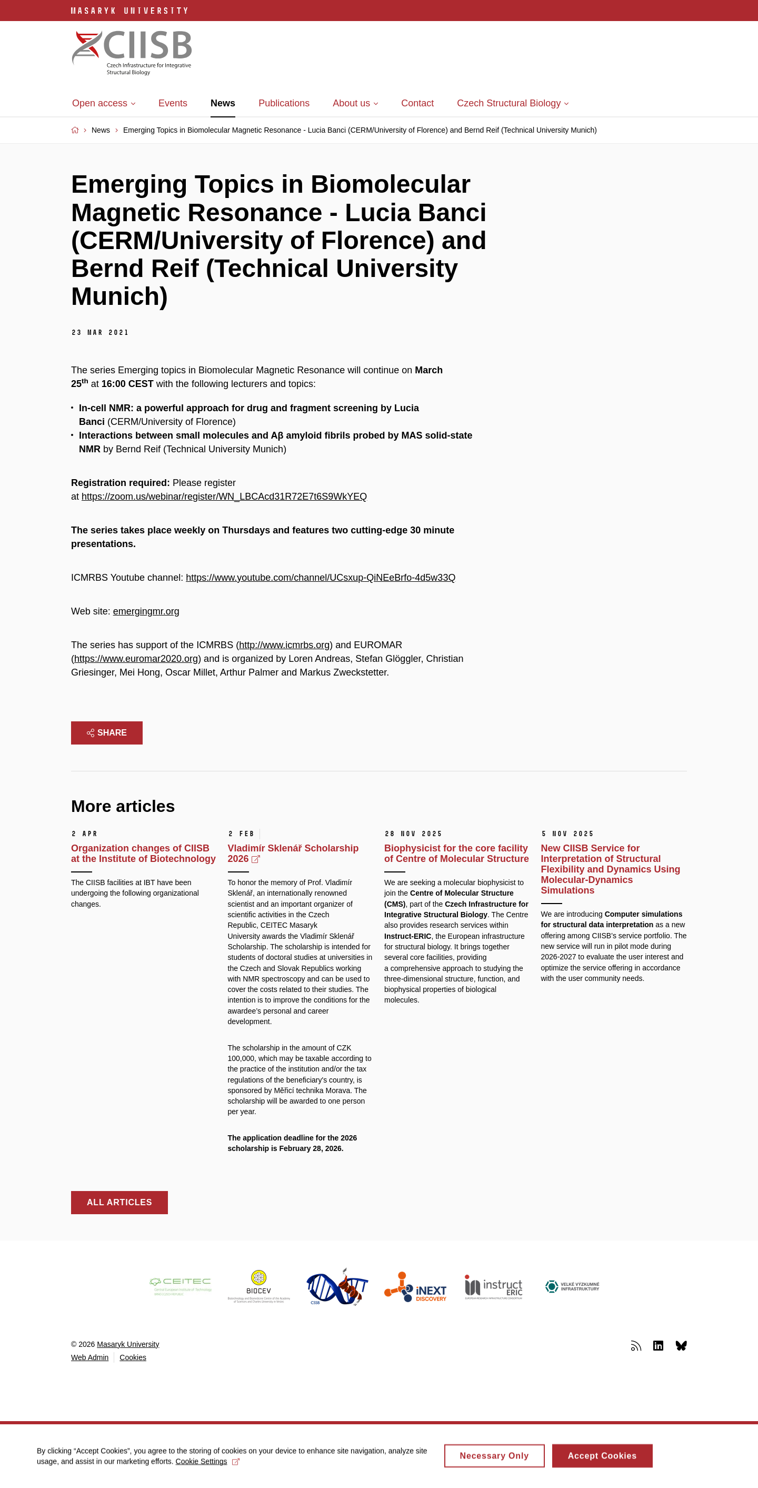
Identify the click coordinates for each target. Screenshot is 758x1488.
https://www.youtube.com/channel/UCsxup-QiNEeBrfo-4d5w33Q (320, 577)
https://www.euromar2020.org (136, 658)
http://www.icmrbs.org (284, 645)
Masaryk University (128, 1344)
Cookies (132, 1357)
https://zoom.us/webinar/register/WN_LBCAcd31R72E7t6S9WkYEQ (224, 496)
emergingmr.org (146, 611)
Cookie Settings (208, 1465)
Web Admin (89, 1357)
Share (107, 732)
